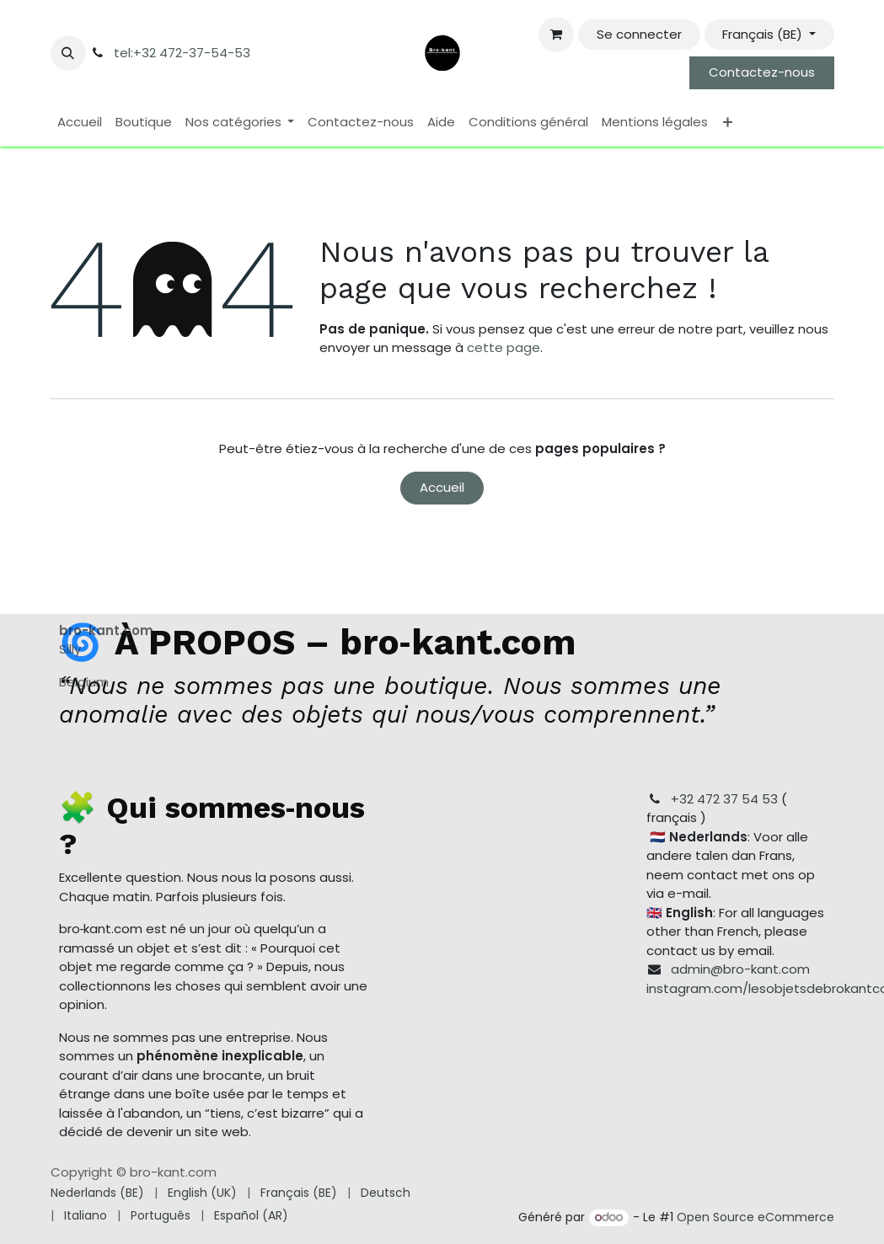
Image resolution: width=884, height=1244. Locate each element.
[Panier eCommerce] (556, 34)
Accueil (442, 487)
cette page (503, 347)
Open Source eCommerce (755, 1217)
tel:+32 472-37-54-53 (182, 52)
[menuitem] (80, 122)
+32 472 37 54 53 (724, 799)
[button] (68, 53)
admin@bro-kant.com (740, 969)
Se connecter (639, 34)
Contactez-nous (762, 72)
